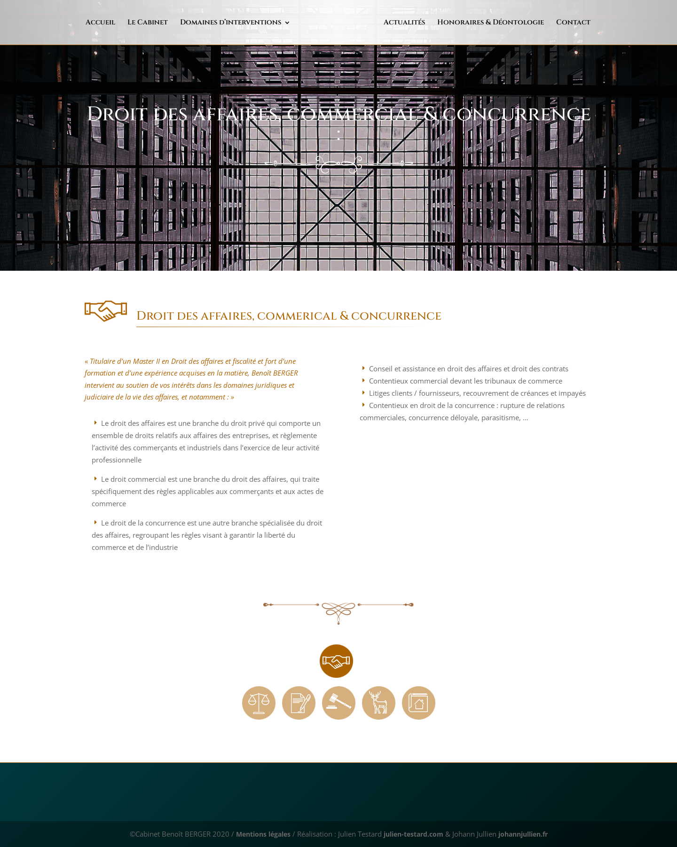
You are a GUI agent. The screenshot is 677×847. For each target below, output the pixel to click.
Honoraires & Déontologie (470, 23)
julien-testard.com (412, 834)
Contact (553, 23)
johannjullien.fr (529, 834)
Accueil (120, 23)
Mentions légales (256, 834)
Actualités (384, 23)
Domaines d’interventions (250, 23)
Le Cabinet (167, 23)
